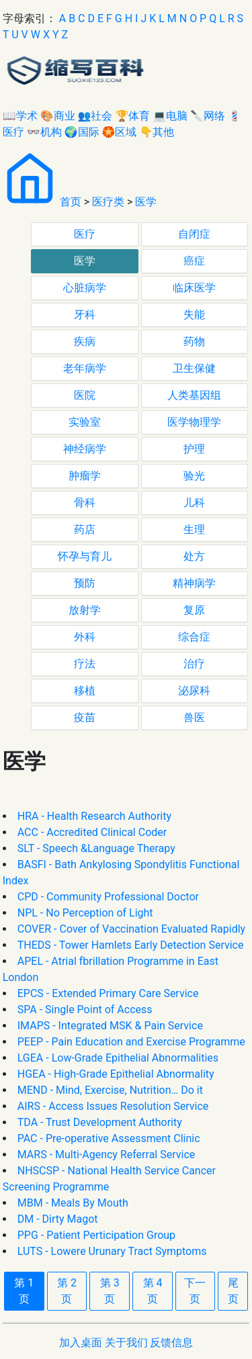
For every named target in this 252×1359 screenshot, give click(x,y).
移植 (84, 690)
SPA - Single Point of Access (85, 1009)
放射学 (85, 610)
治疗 (194, 663)
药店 (84, 529)
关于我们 (126, 1342)
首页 (70, 201)
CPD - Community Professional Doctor (108, 896)
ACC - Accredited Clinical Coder (92, 832)
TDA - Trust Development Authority (99, 1122)
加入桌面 (80, 1342)
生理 (194, 529)
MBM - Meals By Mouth (72, 1203)
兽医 (194, 717)
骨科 (84, 502)
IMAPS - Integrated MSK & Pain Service (110, 1025)
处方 (194, 556)
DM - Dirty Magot (57, 1219)
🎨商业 (57, 115)
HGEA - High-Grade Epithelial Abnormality (115, 1074)
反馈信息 (171, 1342)
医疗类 (108, 201)
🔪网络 (207, 115)
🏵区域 (119, 132)
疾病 (84, 341)
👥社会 (95, 115)
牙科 (84, 314)
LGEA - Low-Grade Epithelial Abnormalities (117, 1057)
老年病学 (84, 368)
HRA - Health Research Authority (94, 816)
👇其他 (156, 132)
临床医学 (194, 287)
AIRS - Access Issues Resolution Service (113, 1106)
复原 (194, 610)
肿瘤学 (85, 475)
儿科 (194, 502)
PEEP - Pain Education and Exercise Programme (131, 1041)
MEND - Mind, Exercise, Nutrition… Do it (110, 1090)
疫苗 (84, 717)
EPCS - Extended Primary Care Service (108, 993)
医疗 (84, 234)
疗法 (84, 663)
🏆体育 (132, 115)
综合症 (194, 636)
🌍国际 (82, 132)
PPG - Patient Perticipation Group (96, 1235)
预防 (84, 583)
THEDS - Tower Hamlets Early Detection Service (130, 945)
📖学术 (20, 115)
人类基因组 (194, 395)
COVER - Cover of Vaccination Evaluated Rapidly (131, 929)
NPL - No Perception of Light (85, 912)
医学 (146, 201)
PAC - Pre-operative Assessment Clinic (108, 1138)
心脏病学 (84, 287)
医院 (84, 395)
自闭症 (194, 234)
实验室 (85, 422)
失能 (194, 314)
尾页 (233, 1290)
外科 (84, 636)
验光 (194, 475)
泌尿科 (194, 690)
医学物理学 (194, 422)
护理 (194, 448)
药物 (194, 341)
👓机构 (44, 132)
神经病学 (84, 448)
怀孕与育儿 (85, 556)
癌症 (194, 260)
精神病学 (194, 583)
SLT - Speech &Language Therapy (96, 848)
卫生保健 (194, 368)
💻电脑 (170, 115)
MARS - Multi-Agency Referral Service (106, 1154)
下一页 (195, 1290)
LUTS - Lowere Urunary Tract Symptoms (112, 1251)
